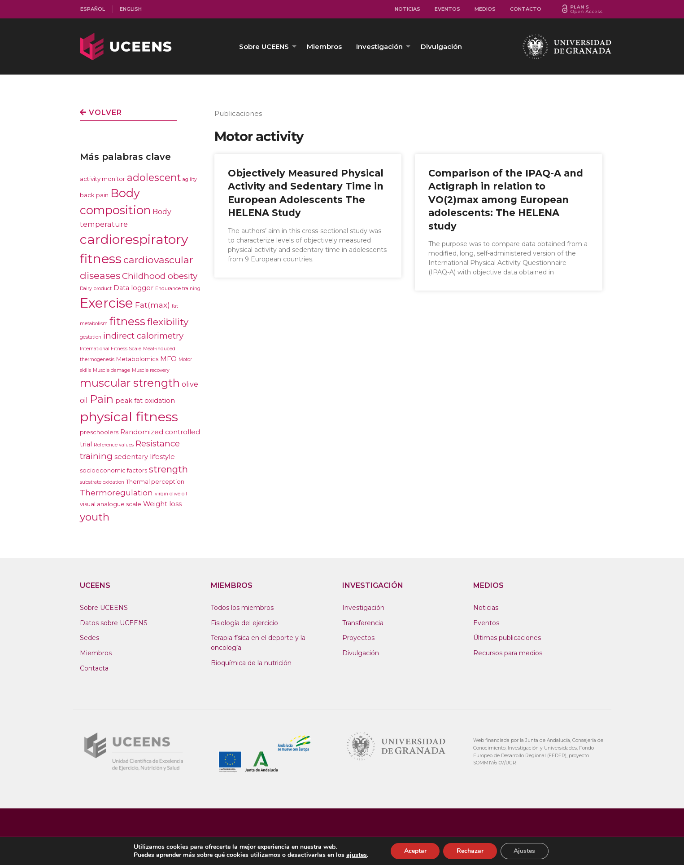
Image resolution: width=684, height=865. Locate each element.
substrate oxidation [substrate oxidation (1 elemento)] (102, 482)
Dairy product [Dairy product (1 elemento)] (96, 288)
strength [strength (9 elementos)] (168, 469)
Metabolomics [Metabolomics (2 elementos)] (137, 358)
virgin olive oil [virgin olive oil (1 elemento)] (171, 494)
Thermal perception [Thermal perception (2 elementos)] (155, 481)
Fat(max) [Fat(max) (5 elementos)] (152, 304)
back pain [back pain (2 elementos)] (94, 195)
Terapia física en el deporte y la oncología (258, 643)
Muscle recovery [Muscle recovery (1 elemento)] (151, 370)
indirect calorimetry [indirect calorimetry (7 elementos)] (143, 336)
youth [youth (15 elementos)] (94, 517)
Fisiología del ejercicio (244, 623)
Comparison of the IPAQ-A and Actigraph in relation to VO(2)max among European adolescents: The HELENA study (505, 200)
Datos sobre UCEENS (114, 623)
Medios (485, 9)
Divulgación (441, 46)
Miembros (324, 46)
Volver (101, 112)
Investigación (379, 46)
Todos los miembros (242, 608)
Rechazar (470, 851)
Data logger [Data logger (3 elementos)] (133, 288)
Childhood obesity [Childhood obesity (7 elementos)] (159, 276)
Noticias (407, 9)
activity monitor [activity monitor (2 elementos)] (102, 178)
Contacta (94, 668)
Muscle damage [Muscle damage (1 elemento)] (111, 370)
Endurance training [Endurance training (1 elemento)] (177, 288)
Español (92, 9)
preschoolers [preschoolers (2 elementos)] (99, 432)
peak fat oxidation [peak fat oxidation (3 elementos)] (145, 401)
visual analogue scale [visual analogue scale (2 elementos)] (110, 504)
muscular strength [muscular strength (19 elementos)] (130, 382)
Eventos (447, 9)
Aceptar (415, 851)
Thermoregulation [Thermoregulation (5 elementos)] (116, 492)
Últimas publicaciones (507, 638)
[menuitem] (93, 9)
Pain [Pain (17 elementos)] (101, 399)
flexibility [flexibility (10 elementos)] (167, 321)
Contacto (525, 9)
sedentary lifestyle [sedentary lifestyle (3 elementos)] (144, 457)
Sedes (89, 638)
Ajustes (525, 851)
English (131, 9)
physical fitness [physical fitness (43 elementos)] (129, 416)
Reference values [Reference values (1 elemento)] (114, 445)
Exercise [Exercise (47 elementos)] (106, 303)
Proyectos (358, 638)
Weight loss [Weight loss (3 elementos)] (162, 504)
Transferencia (362, 623)
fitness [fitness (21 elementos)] (127, 321)
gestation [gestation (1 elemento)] (90, 337)
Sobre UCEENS (264, 46)
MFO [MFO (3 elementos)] (168, 359)
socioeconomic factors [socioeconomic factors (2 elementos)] (113, 470)
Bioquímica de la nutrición (251, 663)
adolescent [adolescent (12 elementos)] (154, 177)
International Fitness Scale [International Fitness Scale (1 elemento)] (110, 349)
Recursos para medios (507, 653)
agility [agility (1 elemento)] (190, 179)
